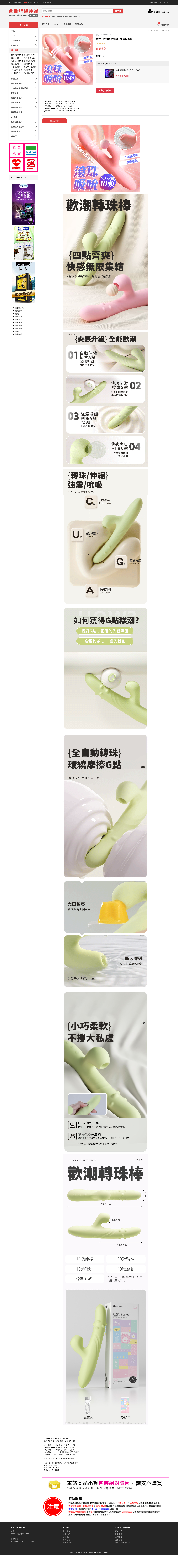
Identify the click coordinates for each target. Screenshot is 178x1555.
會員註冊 (157, 12)
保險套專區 (24, 131)
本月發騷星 (24, 40)
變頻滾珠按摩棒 (30, 60)
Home (150, 30)
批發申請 (118, 1534)
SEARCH (118, 11)
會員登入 (165, 12)
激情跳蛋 (24, 78)
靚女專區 (24, 49)
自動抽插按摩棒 (17, 54)
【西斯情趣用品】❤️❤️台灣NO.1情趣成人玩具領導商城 (31, 2)
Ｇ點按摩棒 (15, 66)
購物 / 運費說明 (69, 1542)
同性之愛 (24, 92)
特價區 (24, 136)
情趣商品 (18, 316)
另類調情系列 (24, 107)
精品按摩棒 (28, 69)
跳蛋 (54, 16)
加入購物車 (105, 90)
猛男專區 (24, 45)
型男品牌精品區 (24, 126)
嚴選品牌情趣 (24, 111)
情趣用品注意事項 (122, 1542)
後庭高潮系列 (24, 97)
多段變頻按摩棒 (30, 66)
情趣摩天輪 (19, 307)
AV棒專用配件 (16, 73)
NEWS (56, 24)
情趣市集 (18, 322)
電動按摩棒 (28, 63)
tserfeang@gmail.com (160, 2)
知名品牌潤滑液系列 (24, 88)
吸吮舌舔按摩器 (30, 54)
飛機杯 (59, 16)
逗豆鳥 (65, 16)
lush (70, 16)
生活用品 (24, 30)
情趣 (17, 313)
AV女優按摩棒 (16, 69)
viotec (24, 35)
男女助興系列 (24, 83)
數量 (98, 55)
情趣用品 (18, 319)
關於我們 (118, 1531)
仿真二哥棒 (15, 57)
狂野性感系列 (24, 121)
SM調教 (24, 116)
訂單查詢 (79, 24)
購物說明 (67, 24)
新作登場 (46, 24)
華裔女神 (76, 16)
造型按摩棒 (15, 63)
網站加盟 (118, 1536)
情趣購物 (18, 310)
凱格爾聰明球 (29, 73)
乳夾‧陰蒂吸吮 (29, 57)
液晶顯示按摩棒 (17, 60)
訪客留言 (118, 1539)
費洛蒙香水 (24, 102)
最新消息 (66, 1534)
